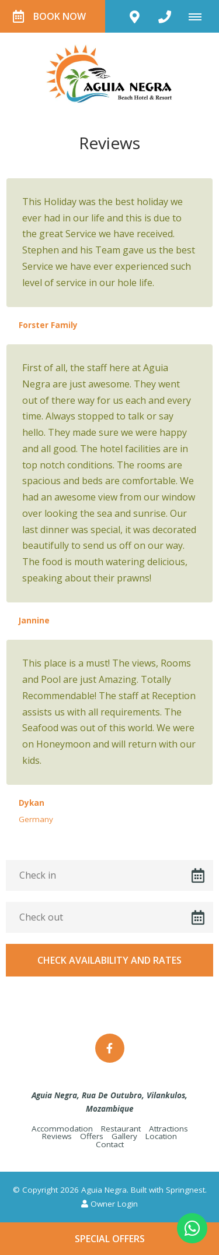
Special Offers (110, 1238)
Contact (110, 1144)
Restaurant (121, 1128)
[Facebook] (109, 1048)
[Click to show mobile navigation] (199, 16)
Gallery (124, 1136)
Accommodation (62, 1128)
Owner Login (109, 1203)
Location (161, 1136)
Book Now (49, 16)
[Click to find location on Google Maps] (134, 16)
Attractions (168, 1128)
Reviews (57, 1136)
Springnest (185, 1190)
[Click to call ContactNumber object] (165, 16)
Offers (91, 1136)
